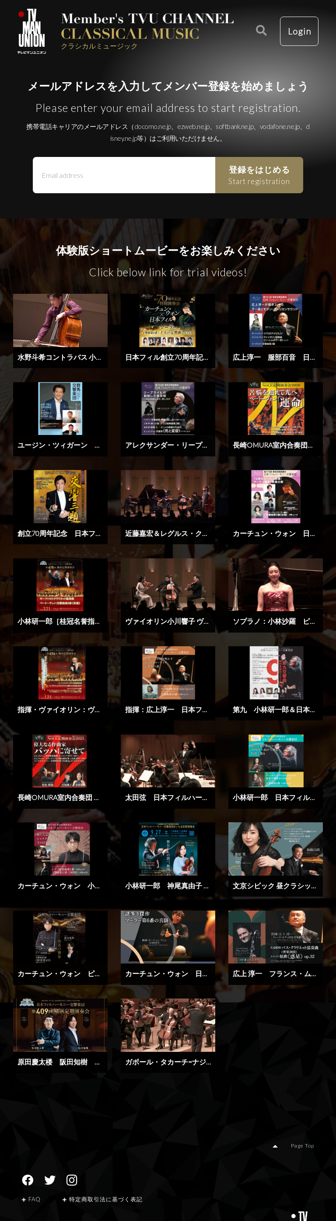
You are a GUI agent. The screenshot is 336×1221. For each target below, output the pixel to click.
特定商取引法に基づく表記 (103, 1199)
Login (299, 31)
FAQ (31, 1199)
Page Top (303, 1145)
